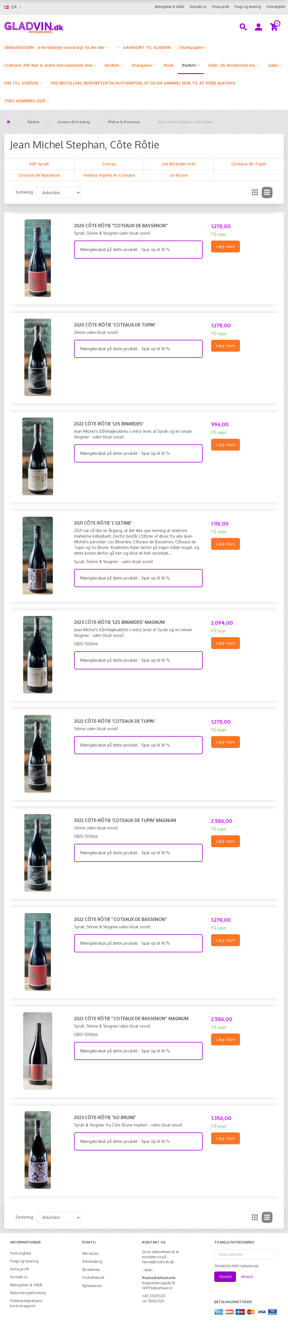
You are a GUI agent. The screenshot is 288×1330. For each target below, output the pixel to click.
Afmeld (247, 1276)
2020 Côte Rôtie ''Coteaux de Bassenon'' (121, 225)
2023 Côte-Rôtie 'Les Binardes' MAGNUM (119, 622)
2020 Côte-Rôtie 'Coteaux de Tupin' (114, 325)
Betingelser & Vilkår (169, 7)
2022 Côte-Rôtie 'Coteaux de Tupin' (114, 721)
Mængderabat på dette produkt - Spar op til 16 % (125, 249)
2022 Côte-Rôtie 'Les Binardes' (109, 424)
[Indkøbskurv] (275, 26)
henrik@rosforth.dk (158, 1262)
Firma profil (220, 7)
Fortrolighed (276, 7)
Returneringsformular (28, 1292)
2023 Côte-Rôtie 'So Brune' (105, 1117)
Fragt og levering (248, 7)
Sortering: (25, 192)
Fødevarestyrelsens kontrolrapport (26, 1303)
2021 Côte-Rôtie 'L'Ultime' (103, 523)
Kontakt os (198, 7)
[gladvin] (54, 26)
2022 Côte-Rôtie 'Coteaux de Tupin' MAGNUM (125, 820)
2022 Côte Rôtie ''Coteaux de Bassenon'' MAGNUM (131, 1018)
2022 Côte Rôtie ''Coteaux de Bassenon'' (120, 919)
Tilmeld (225, 1276)
